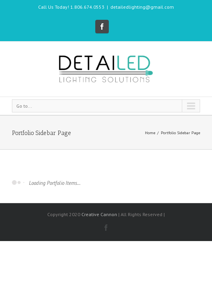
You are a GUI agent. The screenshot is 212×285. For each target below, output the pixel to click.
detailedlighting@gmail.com (142, 7)
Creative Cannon (99, 219)
